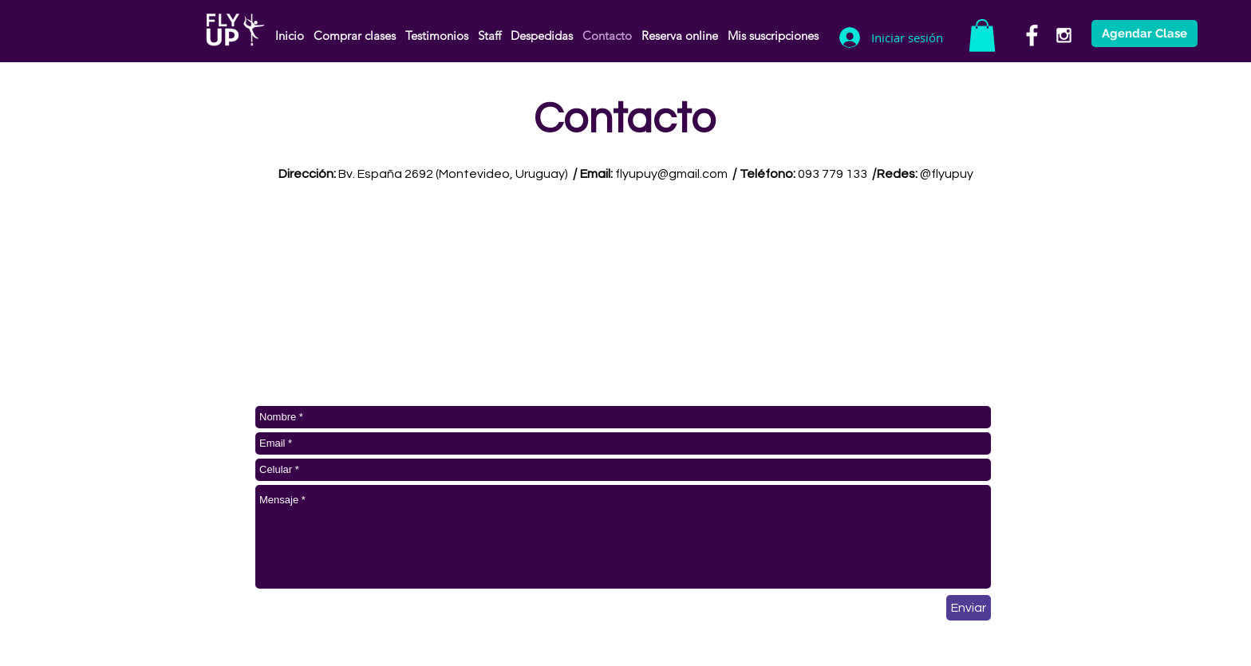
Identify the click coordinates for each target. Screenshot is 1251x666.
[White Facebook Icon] (1032, 35)
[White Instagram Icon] (1063, 35)
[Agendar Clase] (1144, 33)
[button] (982, 35)
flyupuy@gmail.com (671, 173)
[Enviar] (968, 608)
